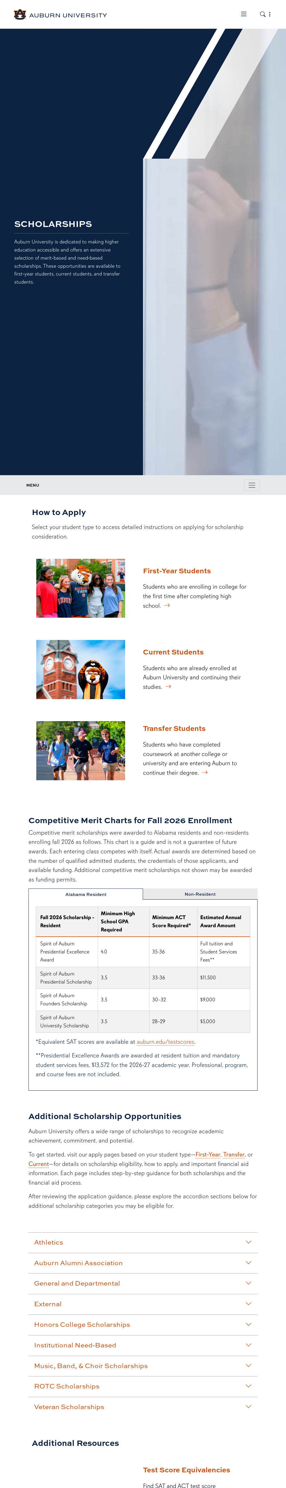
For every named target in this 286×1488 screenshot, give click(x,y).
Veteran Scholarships (143, 1406)
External (143, 1303)
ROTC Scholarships (143, 1385)
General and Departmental (143, 1283)
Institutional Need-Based (143, 1344)
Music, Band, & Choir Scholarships (143, 1365)
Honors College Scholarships (143, 1324)
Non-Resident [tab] (200, 894)
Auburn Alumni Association (143, 1262)
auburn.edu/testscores (165, 1041)
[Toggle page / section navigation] (252, 485)
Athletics (143, 1242)
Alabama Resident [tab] (85, 894)
